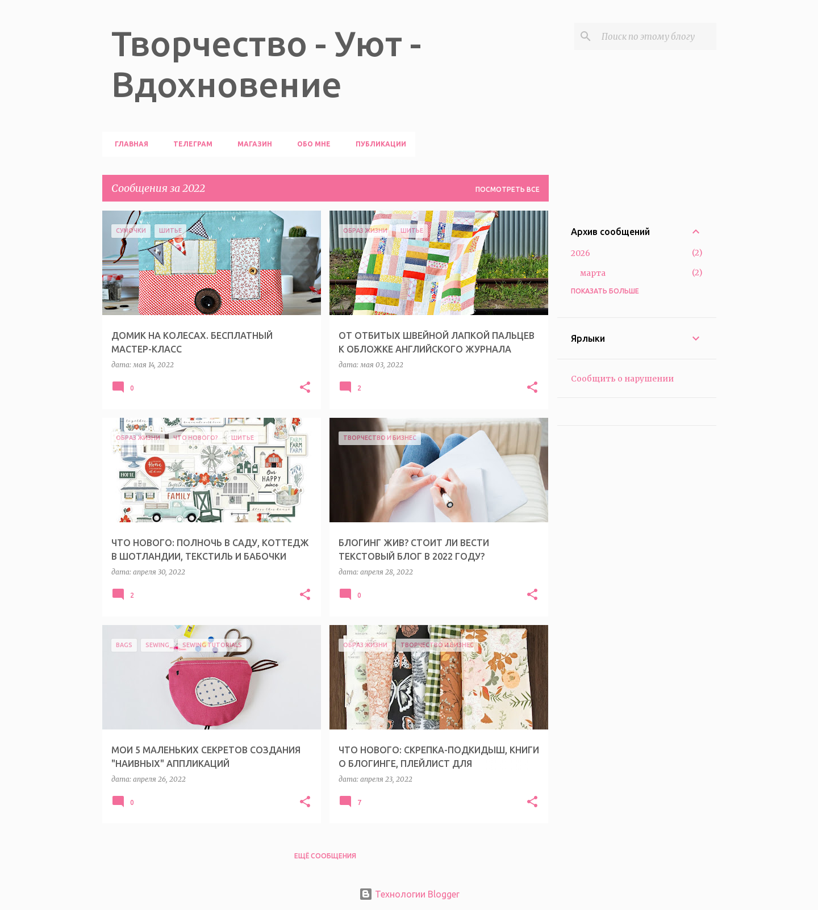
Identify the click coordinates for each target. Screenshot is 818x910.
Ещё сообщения (325, 855)
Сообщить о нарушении (622, 379)
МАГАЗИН (251, 144)
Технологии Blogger (409, 894)
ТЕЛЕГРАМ (189, 144)
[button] (305, 388)
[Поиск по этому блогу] (656, 36)
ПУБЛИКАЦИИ (377, 144)
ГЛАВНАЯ (128, 144)
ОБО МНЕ (310, 144)
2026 (580, 253)
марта (593, 273)
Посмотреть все (507, 189)
